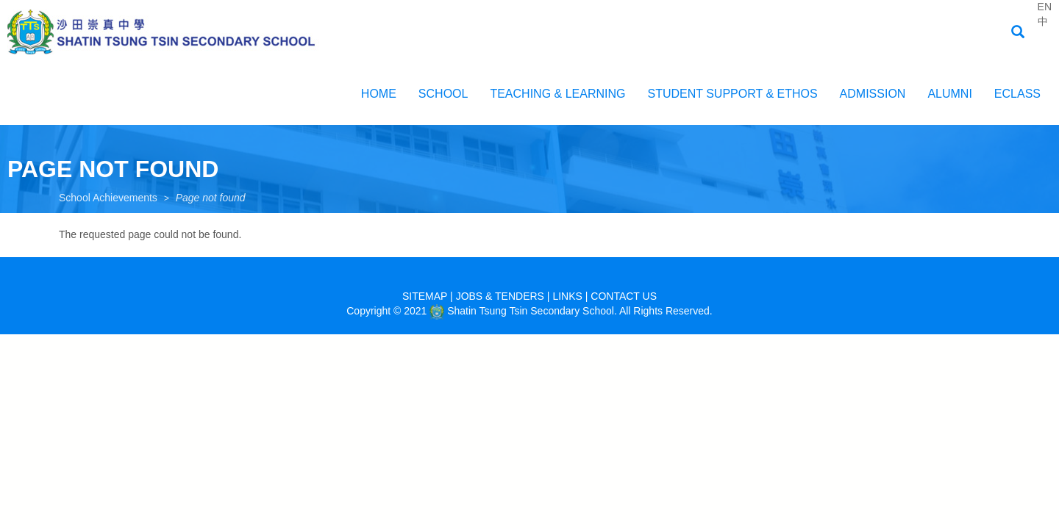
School (443, 93)
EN (1045, 6)
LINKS (567, 296)
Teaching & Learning (557, 93)
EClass (1017, 93)
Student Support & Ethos (732, 93)
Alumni (949, 93)
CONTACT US (624, 296)
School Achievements (108, 198)
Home (378, 93)
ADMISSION (873, 93)
